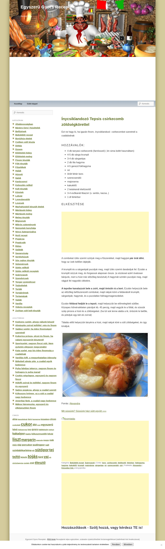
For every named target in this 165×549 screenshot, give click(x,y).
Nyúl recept (21, 235)
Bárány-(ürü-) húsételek (27, 128)
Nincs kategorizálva (25, 231)
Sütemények (21, 264)
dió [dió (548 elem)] (35, 424)
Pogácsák (20, 242)
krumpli (81, 465)
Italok (18, 178)
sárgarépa (99, 465)
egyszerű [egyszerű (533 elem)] (47, 424)
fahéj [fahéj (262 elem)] (15, 429)
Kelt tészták (21, 189)
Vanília (18, 303)
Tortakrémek (21, 292)
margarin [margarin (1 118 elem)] (28, 440)
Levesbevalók (22, 199)
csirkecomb (112, 463)
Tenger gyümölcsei (25, 282)
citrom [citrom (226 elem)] (53, 419)
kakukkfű (73, 465)
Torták (18, 289)
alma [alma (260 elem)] (14, 419)
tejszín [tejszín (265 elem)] (24, 457)
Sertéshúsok (22, 257)
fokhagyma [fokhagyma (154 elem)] (22, 430)
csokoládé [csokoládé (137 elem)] (16, 425)
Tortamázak (21, 296)
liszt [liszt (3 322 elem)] (16, 439)
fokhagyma (140, 463)
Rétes (18, 246)
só (106, 465)
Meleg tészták (22, 217)
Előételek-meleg (23, 156)
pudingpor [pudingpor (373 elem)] (39, 444)
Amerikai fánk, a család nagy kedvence (35, 400)
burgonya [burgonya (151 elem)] (36, 419)
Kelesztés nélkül (24, 185)
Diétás (18, 145)
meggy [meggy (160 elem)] (46, 440)
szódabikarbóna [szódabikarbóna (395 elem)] (22, 450)
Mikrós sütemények (25, 224)
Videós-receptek (23, 307)
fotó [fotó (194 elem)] (29, 429)
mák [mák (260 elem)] (52, 440)
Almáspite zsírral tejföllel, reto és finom (36, 325)
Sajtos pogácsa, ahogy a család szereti (35, 390)
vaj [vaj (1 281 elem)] (46, 457)
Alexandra (75, 403)
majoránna (89, 465)
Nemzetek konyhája (25, 228)
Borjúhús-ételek (23, 138)
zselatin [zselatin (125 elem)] (26, 463)
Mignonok (20, 221)
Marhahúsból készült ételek (29, 206)
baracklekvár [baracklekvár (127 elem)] (22, 419)
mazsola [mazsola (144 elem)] (39, 440)
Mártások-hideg (23, 210)
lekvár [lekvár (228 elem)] (50, 434)
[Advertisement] (82, 78)
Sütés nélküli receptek (27, 271)
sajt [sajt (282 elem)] (47, 445)
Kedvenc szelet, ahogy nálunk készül (34, 322)
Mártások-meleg (23, 214)
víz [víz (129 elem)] (50, 457)
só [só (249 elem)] (33, 450)
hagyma (64, 465)
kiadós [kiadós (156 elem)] (28, 434)
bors (104, 463)
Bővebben (128, 544)
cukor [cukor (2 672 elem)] (26, 424)
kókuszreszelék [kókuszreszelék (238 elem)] (39, 434)
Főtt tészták (21, 163)
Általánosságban (24, 124)
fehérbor (130, 463)
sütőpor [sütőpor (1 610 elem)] (42, 450)
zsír (121, 465)
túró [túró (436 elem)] (40, 457)
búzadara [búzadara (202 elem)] (45, 419)
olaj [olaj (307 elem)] (19, 445)
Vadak (18, 300)
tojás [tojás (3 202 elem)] (33, 456)
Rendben (116, 544)
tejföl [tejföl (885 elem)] (16, 457)
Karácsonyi (21, 181)
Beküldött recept (77, 463)
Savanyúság (21, 253)
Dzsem (18, 149)
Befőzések (20, 131)
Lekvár (18, 196)
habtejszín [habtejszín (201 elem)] (43, 429)
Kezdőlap (18, 104)
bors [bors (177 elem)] (30, 419)
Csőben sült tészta (25, 142)
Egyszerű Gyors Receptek (48, 7)
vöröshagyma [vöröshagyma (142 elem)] (17, 463)
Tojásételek (21, 285)
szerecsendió (113, 465)
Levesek (19, 203)
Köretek (19, 192)
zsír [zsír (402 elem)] (32, 462)
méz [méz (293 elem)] (14, 445)
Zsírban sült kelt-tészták (27, 310)
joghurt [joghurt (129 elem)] (51, 429)
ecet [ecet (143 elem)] (39, 425)
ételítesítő (122, 463)
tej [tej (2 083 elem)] (51, 450)
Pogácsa (19, 239)
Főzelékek (20, 167)
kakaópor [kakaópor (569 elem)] (18, 433)
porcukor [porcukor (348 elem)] (27, 444)
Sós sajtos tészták (24, 260)
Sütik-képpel (32, 104)
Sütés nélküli (22, 267)
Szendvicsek (22, 278)
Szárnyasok (90, 463)
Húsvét (19, 174)
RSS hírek (51, 539)
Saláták (19, 249)
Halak (18, 170)
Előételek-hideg (23, 153)
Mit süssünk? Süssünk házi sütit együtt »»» (83, 411)
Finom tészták (22, 160)
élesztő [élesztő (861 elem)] (40, 462)
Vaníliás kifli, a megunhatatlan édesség (35, 357)
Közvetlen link (67, 468)
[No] (161, 544)
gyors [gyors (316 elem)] (35, 429)
